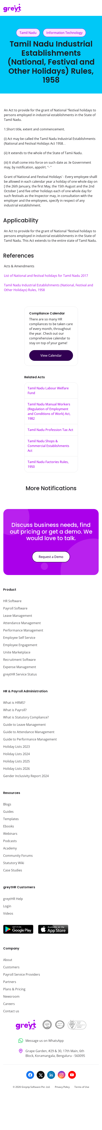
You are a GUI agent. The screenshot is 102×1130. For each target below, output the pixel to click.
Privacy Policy (62, 1087)
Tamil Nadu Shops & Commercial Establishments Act (48, 446)
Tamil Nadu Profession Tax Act (50, 430)
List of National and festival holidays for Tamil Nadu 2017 (46, 275)
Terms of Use (81, 1087)
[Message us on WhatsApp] (51, 1041)
